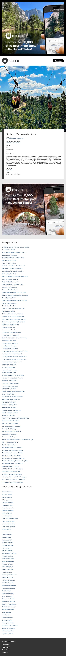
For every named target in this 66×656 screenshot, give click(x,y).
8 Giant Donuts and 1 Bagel (9, 255)
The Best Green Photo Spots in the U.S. (12, 450)
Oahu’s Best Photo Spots (9, 388)
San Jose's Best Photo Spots (10, 429)
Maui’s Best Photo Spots (8, 367)
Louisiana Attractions (7, 545)
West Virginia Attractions (8, 628)
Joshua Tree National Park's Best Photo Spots (14, 338)
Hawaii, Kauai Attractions (8, 521)
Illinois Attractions (6, 532)
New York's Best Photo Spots (10, 386)
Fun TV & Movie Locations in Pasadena (12, 314)
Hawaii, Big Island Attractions (10, 518)
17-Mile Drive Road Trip (8, 249)
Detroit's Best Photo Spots (9, 306)
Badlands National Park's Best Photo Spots (13, 265)
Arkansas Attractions (7, 500)
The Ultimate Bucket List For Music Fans (13, 463)
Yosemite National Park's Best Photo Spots (13, 479)
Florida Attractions (7, 513)
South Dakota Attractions (8, 607)
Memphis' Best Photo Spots (9, 370)
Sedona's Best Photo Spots (9, 437)
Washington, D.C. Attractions (9, 625)
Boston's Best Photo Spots (9, 274)
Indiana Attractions (7, 534)
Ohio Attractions (6, 591)
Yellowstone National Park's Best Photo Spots (14, 477)
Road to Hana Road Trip (8, 415)
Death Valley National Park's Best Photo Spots (14, 300)
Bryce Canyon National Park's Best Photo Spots (15, 276)
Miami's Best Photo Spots (9, 372)
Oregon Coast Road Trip (8, 394)
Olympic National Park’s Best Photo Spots (13, 391)
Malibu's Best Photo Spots (9, 364)
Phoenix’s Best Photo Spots (9, 404)
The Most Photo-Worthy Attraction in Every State (15, 461)
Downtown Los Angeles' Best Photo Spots (13, 308)
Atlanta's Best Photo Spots (9, 260)
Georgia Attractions (7, 516)
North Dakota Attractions (8, 588)
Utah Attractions (6, 615)
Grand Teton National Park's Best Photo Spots (14, 319)
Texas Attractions (6, 612)
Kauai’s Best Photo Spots (9, 340)
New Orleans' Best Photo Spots (10, 383)
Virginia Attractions (7, 620)
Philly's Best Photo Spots (8, 402)
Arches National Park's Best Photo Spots (13, 257)
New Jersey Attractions (8, 577)
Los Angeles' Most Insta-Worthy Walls (12, 354)
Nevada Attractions (7, 572)
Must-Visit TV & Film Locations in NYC (12, 378)
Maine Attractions (6, 548)
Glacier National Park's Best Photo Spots (13, 316)
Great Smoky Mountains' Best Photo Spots (13, 322)
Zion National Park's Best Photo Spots (12, 482)
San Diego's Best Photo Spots (10, 423)
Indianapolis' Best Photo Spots (10, 335)
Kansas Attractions (7, 540)
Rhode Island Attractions (8, 601)
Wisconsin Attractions (8, 631)
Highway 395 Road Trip (8, 327)
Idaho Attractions (6, 529)
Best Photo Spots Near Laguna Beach (12, 268)
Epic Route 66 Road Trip (8, 311)
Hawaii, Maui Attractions (8, 524)
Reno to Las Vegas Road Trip (10, 412)
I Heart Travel (5, 644)
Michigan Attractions (7, 556)
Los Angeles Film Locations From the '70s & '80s (15, 351)
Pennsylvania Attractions (8, 599)
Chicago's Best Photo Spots (9, 287)
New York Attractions (7, 582)
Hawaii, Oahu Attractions (8, 526)
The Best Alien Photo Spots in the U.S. (12, 447)
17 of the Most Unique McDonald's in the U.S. (14, 252)
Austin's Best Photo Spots (9, 263)
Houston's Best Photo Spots (9, 330)
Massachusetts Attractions (9, 553)
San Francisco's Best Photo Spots (11, 426)
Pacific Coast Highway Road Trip (11, 399)
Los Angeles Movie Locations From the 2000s (14, 356)
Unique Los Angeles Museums (10, 466)
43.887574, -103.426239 (13, 143)
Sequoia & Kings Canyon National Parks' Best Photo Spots (18, 439)
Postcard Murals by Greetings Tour (11, 410)
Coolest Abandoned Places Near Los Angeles (14, 292)
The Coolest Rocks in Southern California (13, 458)
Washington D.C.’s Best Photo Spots (12, 474)
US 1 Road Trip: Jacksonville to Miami (12, 469)
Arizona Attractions (7, 497)
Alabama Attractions (7, 492)
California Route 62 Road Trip (10, 279)
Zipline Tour (9, 170)
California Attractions (7, 502)
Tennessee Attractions (8, 609)
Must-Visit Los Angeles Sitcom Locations (13, 375)
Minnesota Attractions (8, 558)
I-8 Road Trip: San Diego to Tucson (11, 332)
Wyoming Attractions (7, 633)
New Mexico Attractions (8, 580)
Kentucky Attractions (7, 542)
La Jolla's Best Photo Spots (9, 346)
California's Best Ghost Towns (10, 282)
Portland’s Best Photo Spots (9, 407)
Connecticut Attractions (8, 508)
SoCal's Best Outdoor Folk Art (10, 442)
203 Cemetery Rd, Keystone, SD (15, 138)
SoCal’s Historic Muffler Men (9, 445)
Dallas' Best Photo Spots (8, 298)
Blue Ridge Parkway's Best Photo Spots (12, 271)
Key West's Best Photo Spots (10, 343)
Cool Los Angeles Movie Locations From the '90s (15, 295)
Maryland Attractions (7, 550)
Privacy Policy (6, 647)
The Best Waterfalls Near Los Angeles (12, 453)
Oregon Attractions (7, 596)
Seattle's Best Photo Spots (9, 434)
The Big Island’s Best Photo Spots (11, 455)
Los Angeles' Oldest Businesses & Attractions (14, 359)
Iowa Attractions (6, 537)
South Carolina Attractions (9, 604)
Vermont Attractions (7, 617)
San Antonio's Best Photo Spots (10, 420)
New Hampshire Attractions (9, 574)
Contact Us (5, 652)
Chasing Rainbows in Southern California (13, 284)
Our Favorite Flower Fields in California (12, 396)
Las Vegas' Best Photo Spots (10, 348)
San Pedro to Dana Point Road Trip (11, 431)
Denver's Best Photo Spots (9, 303)
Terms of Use (5, 649)
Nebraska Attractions (7, 569)
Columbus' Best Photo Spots (9, 290)
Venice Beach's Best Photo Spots (11, 471)
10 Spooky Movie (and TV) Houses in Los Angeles (15, 247)
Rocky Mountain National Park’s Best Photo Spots (15, 418)
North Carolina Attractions (9, 585)
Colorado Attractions (7, 505)
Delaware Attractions (7, 510)
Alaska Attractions (7, 494)
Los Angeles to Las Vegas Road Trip (12, 362)
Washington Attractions (8, 623)
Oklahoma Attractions (8, 593)
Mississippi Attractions (8, 561)
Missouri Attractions (7, 564)
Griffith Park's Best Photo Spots (10, 324)
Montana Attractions (7, 566)
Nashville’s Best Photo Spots (10, 380)
